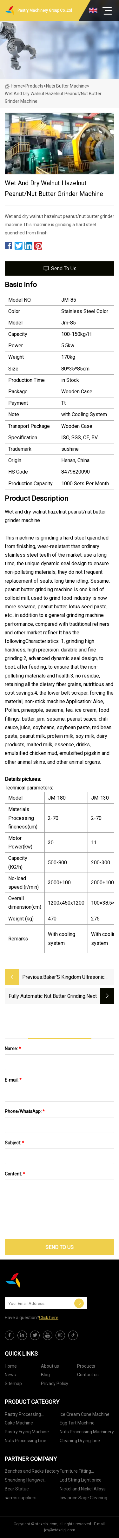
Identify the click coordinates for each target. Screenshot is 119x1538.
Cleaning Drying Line (80, 1440)
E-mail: (13, 1080)
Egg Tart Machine (77, 1422)
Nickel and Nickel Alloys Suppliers (83, 1490)
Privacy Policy (54, 1383)
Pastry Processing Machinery (23, 1415)
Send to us (59, 268)
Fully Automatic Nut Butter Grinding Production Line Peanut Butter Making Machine (47, 996)
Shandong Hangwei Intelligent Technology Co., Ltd (31, 1481)
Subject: (14, 1142)
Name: (13, 1048)
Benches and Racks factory (32, 1471)
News (10, 1374)
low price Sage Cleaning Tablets (83, 1498)
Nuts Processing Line (25, 1440)
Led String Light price (81, 1479)
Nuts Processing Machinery (87, 1431)
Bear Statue (17, 1488)
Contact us (88, 1374)
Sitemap (13, 1383)
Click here (48, 1317)
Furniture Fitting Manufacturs (75, 1472)
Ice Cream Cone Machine (84, 1414)
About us (50, 1366)
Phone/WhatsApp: (25, 1111)
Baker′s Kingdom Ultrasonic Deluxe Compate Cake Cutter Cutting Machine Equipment (75, 977)
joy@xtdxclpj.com (59, 1530)
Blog (45, 1374)
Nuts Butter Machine (66, 85)
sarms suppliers (20, 1497)
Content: (15, 1173)
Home (14, 85)
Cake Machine (19, 1422)
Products (34, 85)
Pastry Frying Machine (27, 1431)
